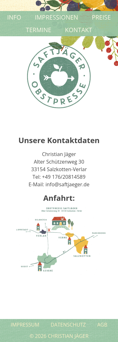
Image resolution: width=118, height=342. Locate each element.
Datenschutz (68, 324)
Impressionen (56, 17)
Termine (38, 30)
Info (14, 17)
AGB (102, 324)
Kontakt (78, 30)
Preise (101, 17)
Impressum (25, 324)
